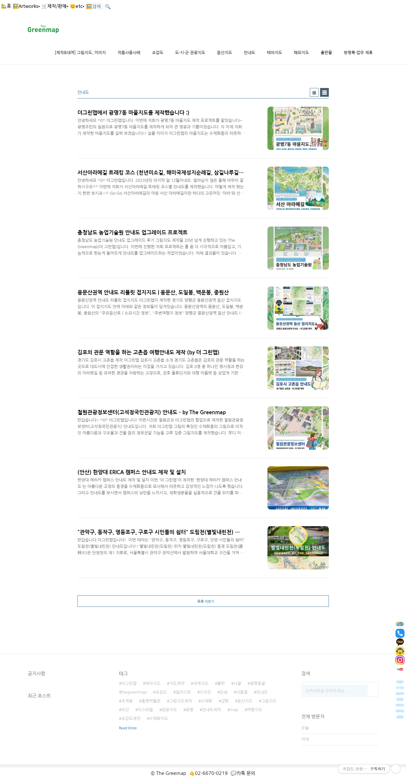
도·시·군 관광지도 (190, 53)
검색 (372, 687)
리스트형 (324, 92)
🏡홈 (6, 6)
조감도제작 (130, 718)
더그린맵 (129, 683)
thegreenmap (134, 692)
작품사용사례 (129, 53)
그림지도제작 (180, 701)
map (234, 710)
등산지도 (224, 53)
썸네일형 (314, 92)
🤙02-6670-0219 (208, 773)
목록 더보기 (205, 601)
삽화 (225, 701)
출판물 (326, 53)
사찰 (237, 683)
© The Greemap (168, 773)
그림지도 (269, 701)
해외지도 (301, 53)
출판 (221, 683)
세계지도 (200, 683)
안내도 (249, 53)
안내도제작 (211, 710)
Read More (128, 728)
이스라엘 (145, 710)
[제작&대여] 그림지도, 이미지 (80, 53)
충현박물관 (150, 701)
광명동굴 (257, 683)
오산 (125, 710)
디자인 (205, 692)
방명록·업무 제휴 (358, 53)
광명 (189, 710)
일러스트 (183, 692)
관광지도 (169, 710)
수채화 (206, 701)
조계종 (127, 701)
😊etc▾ (77, 5)
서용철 (242, 692)
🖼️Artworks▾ (26, 5)
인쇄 (223, 692)
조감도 (157, 53)
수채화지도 (158, 718)
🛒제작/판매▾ (55, 5)
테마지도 (274, 53)
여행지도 (254, 710)
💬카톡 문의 (243, 773)
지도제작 (176, 683)
